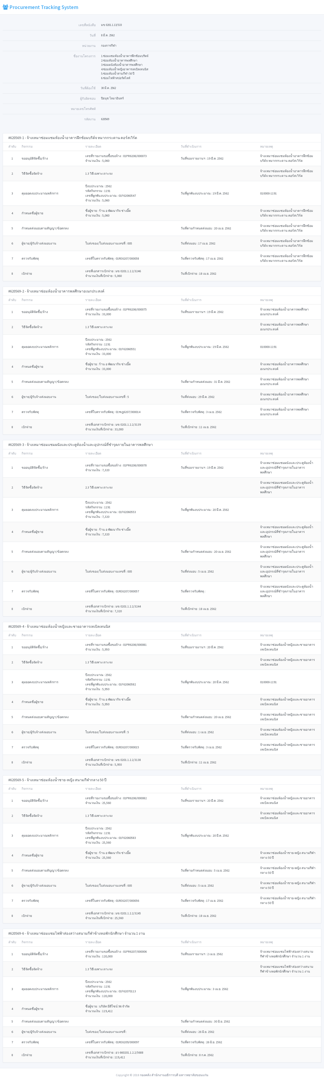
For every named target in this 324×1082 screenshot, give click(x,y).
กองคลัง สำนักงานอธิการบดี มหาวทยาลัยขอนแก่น (174, 1075)
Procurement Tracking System (40, 7)
